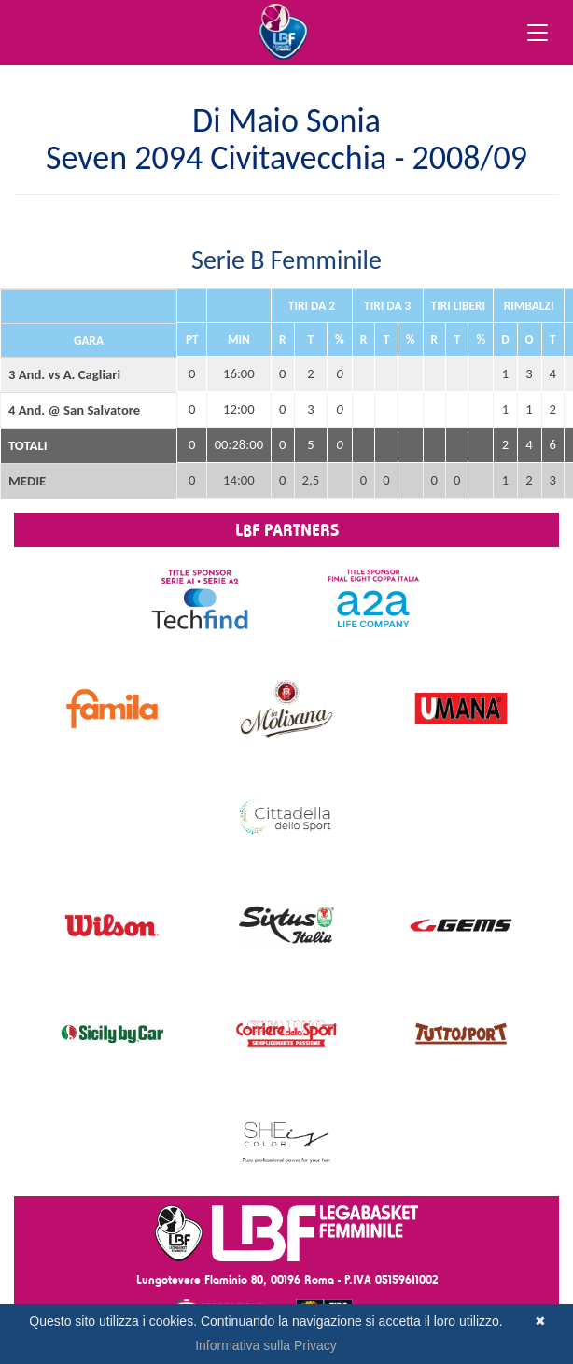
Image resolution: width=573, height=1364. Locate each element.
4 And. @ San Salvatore (74, 409)
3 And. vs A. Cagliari (64, 374)
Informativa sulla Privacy (266, 1345)
